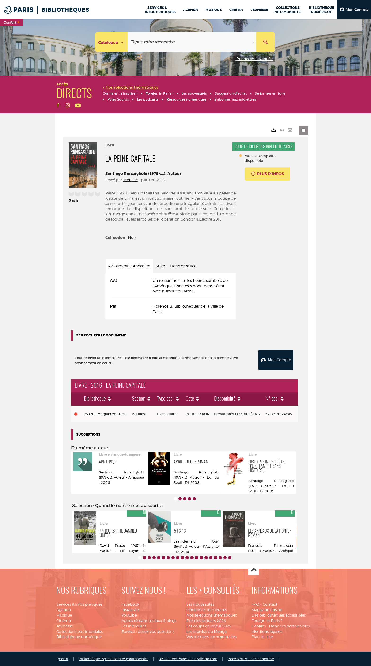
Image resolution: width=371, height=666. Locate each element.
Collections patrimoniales (79, 631)
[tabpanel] (170, 296)
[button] (354, 9)
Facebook (130, 604)
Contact (270, 604)
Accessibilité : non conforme (251, 658)
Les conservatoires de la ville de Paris (188, 658)
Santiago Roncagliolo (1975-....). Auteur (143, 173)
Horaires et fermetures (206, 609)
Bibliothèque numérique (79, 636)
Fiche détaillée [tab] (183, 266)
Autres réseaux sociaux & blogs (148, 620)
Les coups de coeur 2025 (208, 625)
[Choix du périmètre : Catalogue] (111, 42)
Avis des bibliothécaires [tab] (129, 266)
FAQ (255, 604)
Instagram (130, 609)
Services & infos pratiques (79, 604)
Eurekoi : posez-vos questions (147, 631)
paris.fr (63, 658)
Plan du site (262, 636)
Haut (253, 570)
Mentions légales (267, 631)
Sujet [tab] (160, 266)
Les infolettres (133, 625)
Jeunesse (64, 625)
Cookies (259, 625)
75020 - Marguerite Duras (105, 413)
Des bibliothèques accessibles (279, 615)
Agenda (63, 609)
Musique (64, 615)
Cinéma (63, 620)
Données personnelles (289, 625)
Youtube (129, 615)
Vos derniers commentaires (211, 636)
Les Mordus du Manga (206, 631)
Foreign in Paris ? (267, 620)
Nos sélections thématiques (211, 615)
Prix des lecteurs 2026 (206, 620)
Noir (132, 237)
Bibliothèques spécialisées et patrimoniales (113, 658)
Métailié (130, 180)
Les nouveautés (200, 604)
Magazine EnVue (267, 609)
